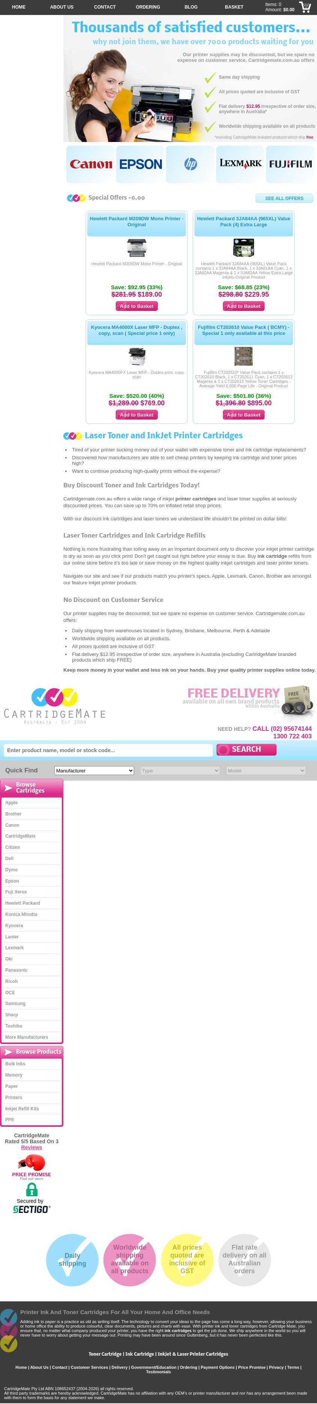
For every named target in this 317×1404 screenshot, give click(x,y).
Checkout (305, 7)
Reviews (31, 1147)
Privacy (276, 1367)
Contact (105, 7)
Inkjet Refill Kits (22, 1108)
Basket (234, 7)
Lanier (12, 936)
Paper (11, 1086)
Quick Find (21, 770)
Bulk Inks (15, 1063)
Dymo (11, 869)
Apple (11, 802)
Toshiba (13, 1026)
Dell (9, 858)
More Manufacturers (26, 1037)
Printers (13, 1097)
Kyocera (14, 925)
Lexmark (14, 947)
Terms (293, 1367)
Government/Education (153, 1367)
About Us (62, 7)
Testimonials (158, 1372)
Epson (12, 881)
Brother (13, 814)
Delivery (120, 1367)
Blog (191, 7)
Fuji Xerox (16, 892)
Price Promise (251, 1367)
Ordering (148, 7)
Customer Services (89, 1367)
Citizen (12, 847)
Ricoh (11, 981)
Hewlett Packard (22, 903)
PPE (9, 1119)
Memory (13, 1075)
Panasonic (16, 970)
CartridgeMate (55, 706)
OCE (10, 992)
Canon (12, 825)
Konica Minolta (21, 914)
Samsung (15, 1003)
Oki (8, 959)
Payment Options (218, 1367)
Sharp (11, 1014)
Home (18, 7)
